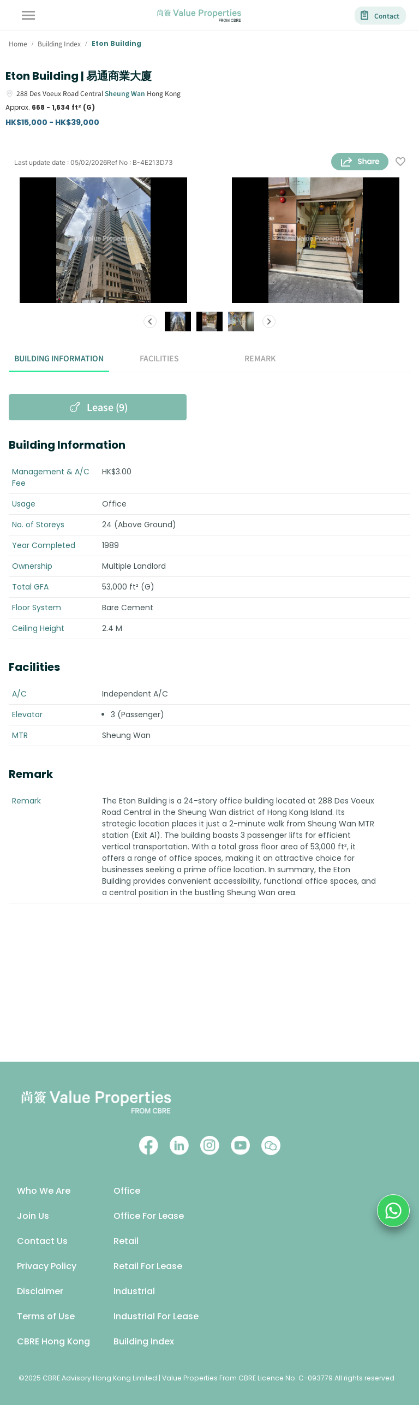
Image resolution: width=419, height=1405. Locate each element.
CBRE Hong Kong (53, 1341)
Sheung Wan (125, 93)
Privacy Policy (46, 1266)
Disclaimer (40, 1291)
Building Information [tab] (59, 359)
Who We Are (43, 1190)
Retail (126, 1241)
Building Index (143, 1341)
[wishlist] (400, 162)
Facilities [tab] (159, 359)
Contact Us (42, 1241)
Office (126, 1190)
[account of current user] (28, 15)
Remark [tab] (260, 359)
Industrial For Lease (156, 1316)
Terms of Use (46, 1316)
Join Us (33, 1216)
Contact (380, 16)
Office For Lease (148, 1216)
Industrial (134, 1291)
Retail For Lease (147, 1266)
